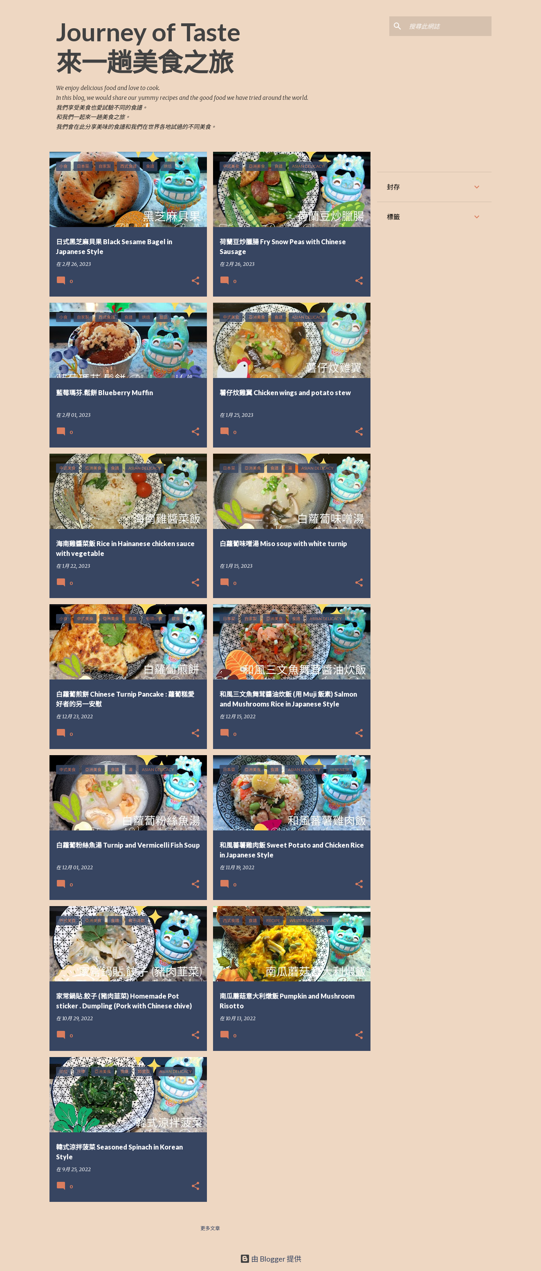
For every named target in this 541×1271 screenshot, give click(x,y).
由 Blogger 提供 (270, 1258)
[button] (195, 281)
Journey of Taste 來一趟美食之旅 (148, 46)
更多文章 (210, 1228)
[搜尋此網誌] (449, 26)
